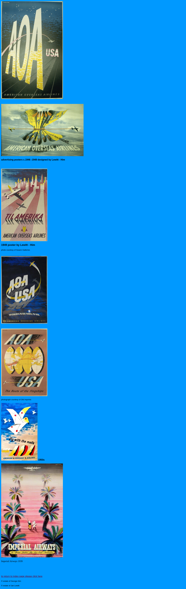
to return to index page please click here (21, 576)
